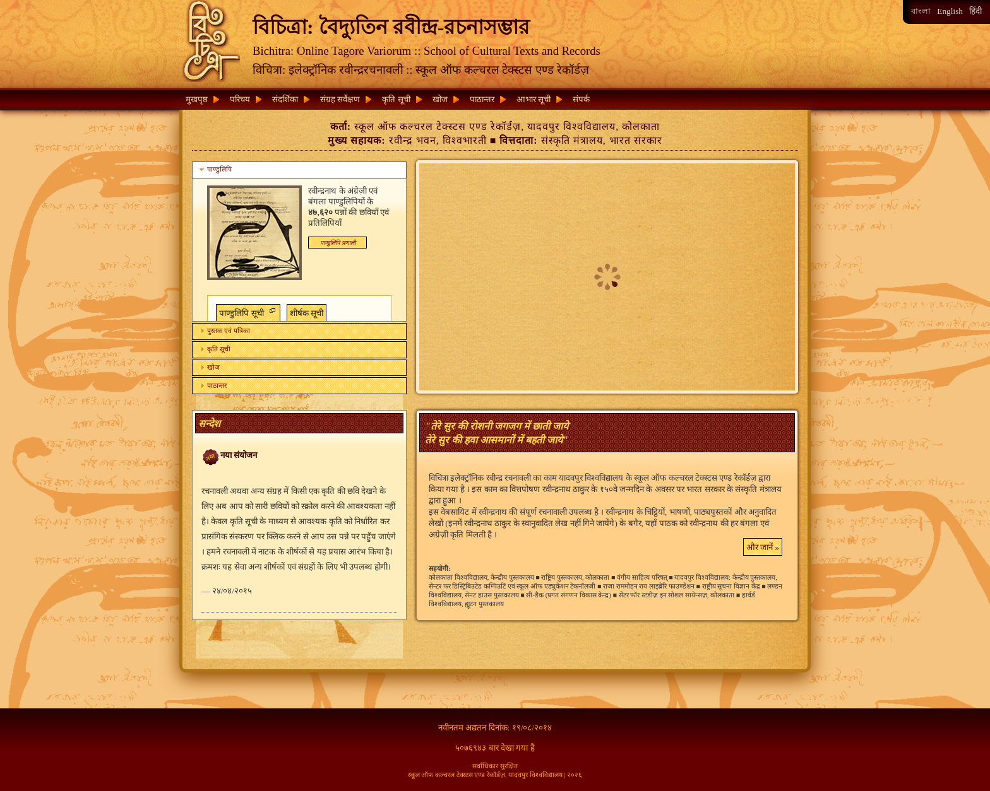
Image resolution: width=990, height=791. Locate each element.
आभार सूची (533, 99)
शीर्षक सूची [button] (306, 313)
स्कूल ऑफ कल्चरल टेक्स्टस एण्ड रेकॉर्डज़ (437, 126)
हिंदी (975, 11)
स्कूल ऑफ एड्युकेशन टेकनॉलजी (555, 586)
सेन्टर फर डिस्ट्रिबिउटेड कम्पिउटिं (467, 586)
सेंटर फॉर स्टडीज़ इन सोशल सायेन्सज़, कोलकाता (677, 595)
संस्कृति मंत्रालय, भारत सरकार (601, 140)
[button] (337, 243)
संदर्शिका (285, 99)
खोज (440, 99)
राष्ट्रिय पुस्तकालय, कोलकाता (575, 577)
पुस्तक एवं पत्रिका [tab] (223, 330)
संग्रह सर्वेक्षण (340, 99)
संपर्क (581, 99)
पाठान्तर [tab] (212, 385)
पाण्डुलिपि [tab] (214, 170)
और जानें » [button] (762, 547)
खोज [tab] (208, 367)
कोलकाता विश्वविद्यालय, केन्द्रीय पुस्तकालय (481, 577)
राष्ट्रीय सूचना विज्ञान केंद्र (731, 586)
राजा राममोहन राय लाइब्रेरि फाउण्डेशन (649, 586)
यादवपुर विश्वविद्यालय (571, 126)
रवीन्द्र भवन (412, 140)
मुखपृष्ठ (197, 99)
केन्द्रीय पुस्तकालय (754, 577)
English (950, 11)
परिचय (240, 99)
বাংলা (921, 11)
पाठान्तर (482, 99)
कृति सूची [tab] (213, 349)
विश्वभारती (465, 140)
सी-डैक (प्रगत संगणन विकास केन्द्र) (568, 595)
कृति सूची (396, 99)
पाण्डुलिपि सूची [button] (246, 311)
